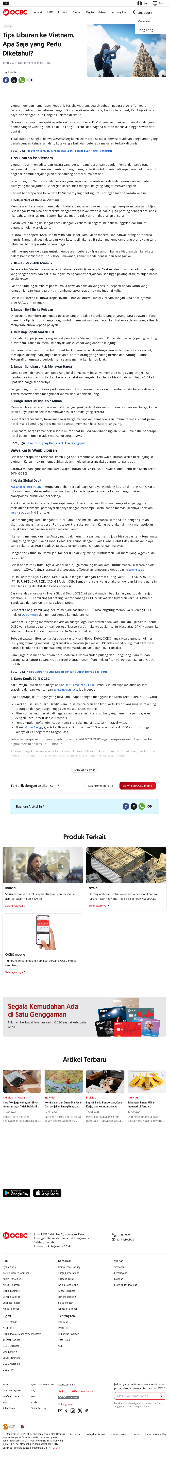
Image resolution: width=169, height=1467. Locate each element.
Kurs (5, 1403)
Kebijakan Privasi (96, 1435)
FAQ (33, 1391)
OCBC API (8, 1370)
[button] (161, 1397)
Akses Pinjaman (11, 1285)
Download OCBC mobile (135, 786)
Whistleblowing (118, 1435)
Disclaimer (75, 1435)
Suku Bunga (9, 1409)
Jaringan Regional (67, 1309)
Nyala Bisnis (9, 1267)
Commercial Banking (69, 1267)
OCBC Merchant (11, 1364)
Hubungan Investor (68, 1334)
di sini (56, 1448)
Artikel (102, 12)
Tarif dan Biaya (11, 1397)
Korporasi (63, 12)
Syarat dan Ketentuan (42, 1385)
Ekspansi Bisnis (66, 1279)
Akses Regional (11, 1309)
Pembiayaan (120, 1273)
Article (34, 1403)
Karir (33, 1397)
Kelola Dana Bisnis (13, 1279)
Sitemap (135, 1435)
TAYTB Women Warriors (16, 1273)
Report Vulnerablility (155, 1435)
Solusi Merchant (11, 1358)
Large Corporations (68, 1273)
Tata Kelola (64, 1340)
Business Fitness (11, 1303)
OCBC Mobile (10, 1322)
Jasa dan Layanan (12, 1391)
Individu (38, 12)
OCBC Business (11, 1346)
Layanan (118, 1279)
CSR (60, 1346)
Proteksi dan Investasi (125, 1285)
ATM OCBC (9, 1328)
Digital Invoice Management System (22, 1334)
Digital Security (38, 1409)
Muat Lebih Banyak (84, 769)
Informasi (63, 1322)
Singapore (144, 13)
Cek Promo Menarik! (93, 786)
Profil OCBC (64, 1328)
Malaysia (143, 21)
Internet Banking (11, 1340)
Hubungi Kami (65, 1405)
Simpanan (119, 1267)
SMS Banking (10, 1352)
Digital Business (11, 1291)
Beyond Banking (11, 1297)
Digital (90, 12)
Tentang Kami (119, 12)
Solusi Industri (65, 1303)
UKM (50, 12)
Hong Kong (145, 30)
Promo (6, 1385)
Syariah (77, 12)
